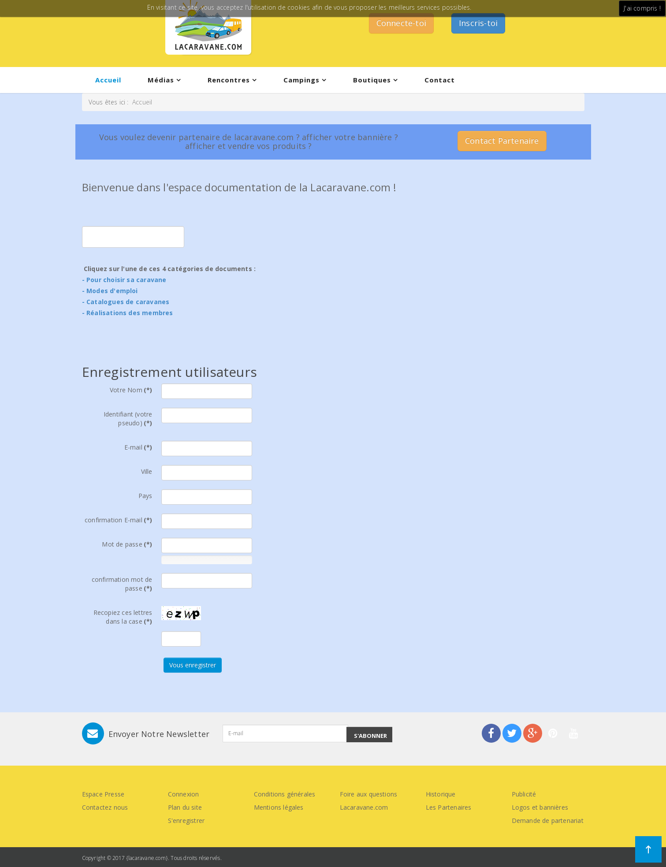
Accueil (108, 79)
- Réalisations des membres (127, 313)
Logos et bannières (540, 807)
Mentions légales (279, 807)
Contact (439, 79)
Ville (147, 471)
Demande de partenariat (548, 820)
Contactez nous (105, 807)
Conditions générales (285, 794)
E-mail (138, 447)
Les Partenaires (449, 807)
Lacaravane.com (364, 807)
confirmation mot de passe (122, 583)
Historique (441, 794)
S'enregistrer (186, 820)
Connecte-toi (401, 23)
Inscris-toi (478, 23)
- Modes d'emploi (110, 291)
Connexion (183, 794)
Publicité (524, 794)
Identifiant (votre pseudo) (128, 418)
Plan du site (185, 807)
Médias (161, 79)
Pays (145, 495)
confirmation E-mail (118, 520)
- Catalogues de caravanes (126, 302)
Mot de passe (127, 544)
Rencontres (229, 79)
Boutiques (372, 79)
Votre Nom (131, 390)
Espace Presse (103, 794)
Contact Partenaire (502, 140)
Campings (301, 79)
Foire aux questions (369, 794)
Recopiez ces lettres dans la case (123, 616)
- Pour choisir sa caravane (124, 279)
